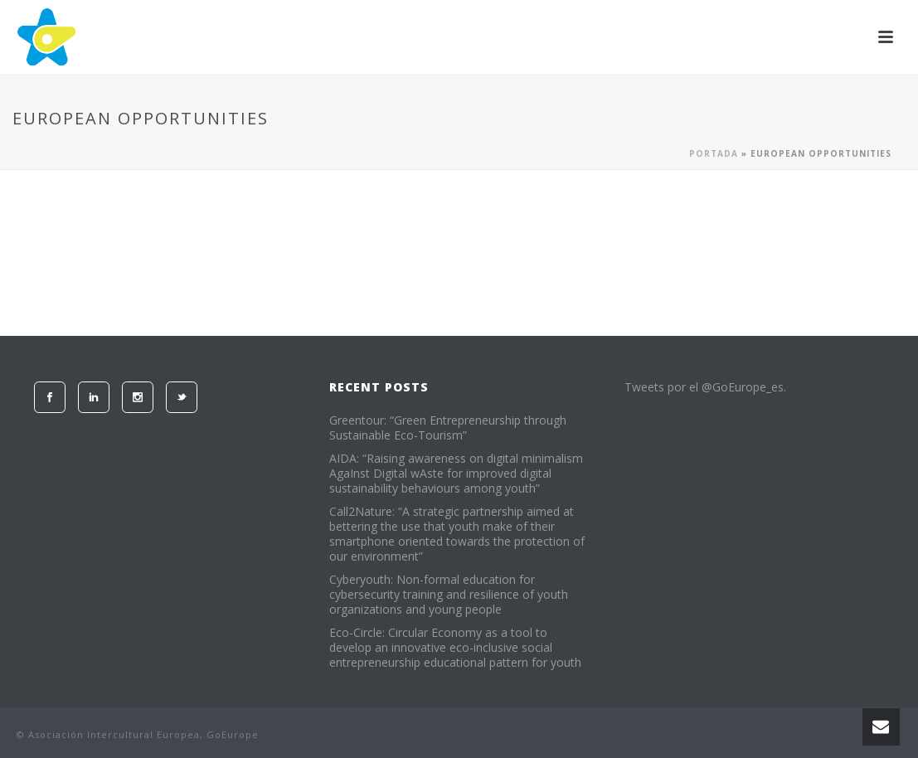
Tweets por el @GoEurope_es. (705, 387)
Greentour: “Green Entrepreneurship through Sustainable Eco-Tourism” (447, 428)
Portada (713, 153)
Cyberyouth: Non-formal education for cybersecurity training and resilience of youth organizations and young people (448, 594)
